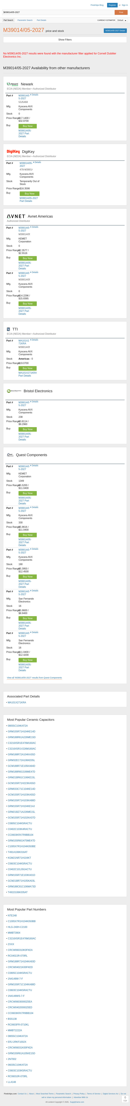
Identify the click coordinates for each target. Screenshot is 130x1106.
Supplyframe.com (77, 1102)
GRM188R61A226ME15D (22, 737)
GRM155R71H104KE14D (21, 731)
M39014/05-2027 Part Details (25, 133)
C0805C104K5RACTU (20, 823)
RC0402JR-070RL (18, 955)
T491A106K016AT (17, 852)
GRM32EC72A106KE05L (21, 760)
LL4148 (12, 1082)
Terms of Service (93, 1094)
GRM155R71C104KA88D (21, 984)
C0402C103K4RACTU (20, 829)
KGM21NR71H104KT (19, 858)
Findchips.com (4, 5)
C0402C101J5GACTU (20, 869)
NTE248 (12, 915)
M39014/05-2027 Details (115, 31)
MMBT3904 (14, 932)
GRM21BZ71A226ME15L (21, 812)
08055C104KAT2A (18, 725)
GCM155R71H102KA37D (21, 817)
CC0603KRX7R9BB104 (20, 835)
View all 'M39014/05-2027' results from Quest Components (34, 677)
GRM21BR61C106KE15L (21, 777)
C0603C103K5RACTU (20, 1070)
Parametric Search (63, 1094)
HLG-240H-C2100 (17, 927)
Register (112, 5)
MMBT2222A (15, 1030)
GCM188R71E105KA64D (21, 766)
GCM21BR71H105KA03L (21, 881)
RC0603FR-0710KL (18, 1024)
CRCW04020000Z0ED (20, 1007)
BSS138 (12, 1019)
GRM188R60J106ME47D (21, 771)
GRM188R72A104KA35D (21, 754)
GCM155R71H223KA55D (21, 783)
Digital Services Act (110, 1094)
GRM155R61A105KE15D (21, 1053)
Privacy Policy (79, 1094)
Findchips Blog (97, 5)
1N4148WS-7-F (16, 996)
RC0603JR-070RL (18, 1076)
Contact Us (22, 1094)
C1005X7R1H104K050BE (22, 846)
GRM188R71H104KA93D (21, 961)
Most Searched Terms (45, 1094)
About (31, 1094)
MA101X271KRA (17, 702)
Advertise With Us (81, 1097)
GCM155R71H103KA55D (21, 794)
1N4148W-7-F (15, 978)
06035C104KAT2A (18, 1065)
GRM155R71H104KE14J (21, 806)
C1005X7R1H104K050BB (22, 921)
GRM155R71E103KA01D (21, 875)
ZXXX (11, 944)
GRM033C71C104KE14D (21, 789)
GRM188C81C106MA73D (22, 886)
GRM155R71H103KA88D (21, 800)
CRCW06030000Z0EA (20, 1001)
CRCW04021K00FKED (20, 967)
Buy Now (28, 126)
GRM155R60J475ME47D (21, 840)
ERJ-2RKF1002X (17, 1042)
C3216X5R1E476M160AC (22, 743)
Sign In (125, 5)
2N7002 (12, 1059)
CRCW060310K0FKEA (20, 950)
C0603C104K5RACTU (20, 863)
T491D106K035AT (18, 892)
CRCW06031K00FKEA (20, 1047)
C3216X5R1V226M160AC (22, 748)
